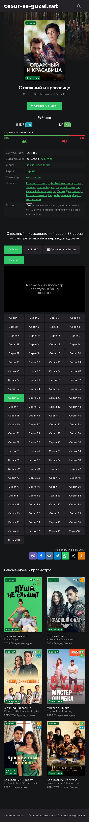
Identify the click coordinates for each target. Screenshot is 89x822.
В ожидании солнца (17, 708)
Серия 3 (55, 317)
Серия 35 (54, 388)
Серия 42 (34, 406)
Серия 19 (54, 353)
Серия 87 (54, 504)
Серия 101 (14, 540)
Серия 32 (75, 379)
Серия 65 (14, 460)
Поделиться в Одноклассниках (81, 556)
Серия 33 (14, 388)
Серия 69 (14, 468)
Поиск (79, 6)
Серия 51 (54, 424)
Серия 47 (54, 415)
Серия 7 (55, 326)
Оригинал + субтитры (61, 249)
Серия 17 (14, 353)
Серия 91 (54, 513)
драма (30, 165)
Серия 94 (34, 522)
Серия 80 (75, 486)
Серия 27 (54, 371)
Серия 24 (75, 362)
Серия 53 (14, 433)
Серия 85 (14, 504)
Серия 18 (34, 353)
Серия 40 (75, 397)
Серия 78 (34, 486)
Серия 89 (14, 513)
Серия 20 (75, 353)
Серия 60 (75, 442)
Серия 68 (75, 460)
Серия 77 (13, 486)
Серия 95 (54, 522)
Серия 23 (54, 362)
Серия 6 (34, 326)
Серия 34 (34, 388)
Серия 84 (75, 495)
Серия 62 (34, 451)
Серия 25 (14, 371)
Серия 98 (34, 531)
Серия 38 (34, 397)
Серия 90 (34, 513)
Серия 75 (54, 477)
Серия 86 (34, 504)
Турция (30, 171)
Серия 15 (54, 344)
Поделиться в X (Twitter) (73, 556)
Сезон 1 (13, 259)
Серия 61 (13, 451)
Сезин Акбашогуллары (40, 191)
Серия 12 (75, 335)
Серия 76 (75, 477)
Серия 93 (14, 522)
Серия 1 (14, 317)
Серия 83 (54, 495)
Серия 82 (34, 495)
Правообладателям (40, 815)
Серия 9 (14, 335)
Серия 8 (75, 326)
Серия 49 (14, 424)
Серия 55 (54, 433)
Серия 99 (55, 531)
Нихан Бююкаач (36, 195)
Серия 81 (13, 495)
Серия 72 (75, 468)
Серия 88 (75, 504)
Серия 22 (34, 362)
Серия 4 (75, 317)
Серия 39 (54, 397)
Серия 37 (13, 397)
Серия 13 (13, 344)
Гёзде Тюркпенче (59, 195)
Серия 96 (75, 522)
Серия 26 (34, 371)
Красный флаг (57, 636)
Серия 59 (54, 442)
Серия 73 (13, 477)
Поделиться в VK (49, 556)
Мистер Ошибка (58, 708)
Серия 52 (75, 424)
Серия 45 (14, 415)
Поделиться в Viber (33, 556)
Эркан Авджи (45, 187)
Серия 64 (75, 451)
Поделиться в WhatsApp (65, 556)
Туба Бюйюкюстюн (60, 183)
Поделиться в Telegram (57, 556)
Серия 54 (34, 433)
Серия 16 (75, 344)
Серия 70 (34, 468)
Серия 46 (34, 415)
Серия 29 (14, 379)
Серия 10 (34, 335)
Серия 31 (54, 379)
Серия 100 (75, 531)
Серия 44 (75, 406)
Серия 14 (34, 344)
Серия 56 (75, 433)
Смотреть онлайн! (46, 105)
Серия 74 (34, 477)
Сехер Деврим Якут (69, 191)
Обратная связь (14, 815)
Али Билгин (33, 177)
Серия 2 (34, 317)
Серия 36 (75, 388)
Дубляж (13, 249)
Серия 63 (54, 451)
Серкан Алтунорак (68, 187)
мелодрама (43, 165)
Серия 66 (34, 460)
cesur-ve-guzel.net (31, 6)
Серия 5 (14, 326)
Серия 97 (14, 531)
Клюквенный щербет (18, 780)
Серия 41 (13, 406)
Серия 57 (13, 442)
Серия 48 (75, 415)
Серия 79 (54, 486)
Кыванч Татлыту (36, 183)
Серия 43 (54, 406)
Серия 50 (34, 424)
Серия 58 (34, 442)
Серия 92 (75, 513)
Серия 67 (54, 460)
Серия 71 (55, 468)
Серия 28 (75, 371)
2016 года (46, 158)
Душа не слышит (15, 636)
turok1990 (32, 249)
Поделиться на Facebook (41, 556)
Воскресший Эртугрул (62, 780)
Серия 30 (34, 379)
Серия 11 (55, 335)
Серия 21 (13, 362)
